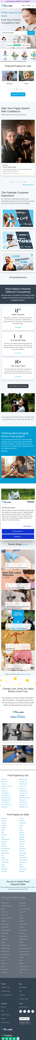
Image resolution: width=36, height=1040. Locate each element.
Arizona (21, 818)
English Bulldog (23, 924)
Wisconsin (4, 871)
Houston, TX (4, 790)
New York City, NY (6, 797)
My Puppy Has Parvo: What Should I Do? (17, 567)
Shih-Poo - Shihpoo (23, 966)
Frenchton (21, 927)
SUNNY (27, 1)
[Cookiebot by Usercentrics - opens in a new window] (27, 502)
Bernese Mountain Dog (24, 909)
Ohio (2, 855)
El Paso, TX (22, 788)
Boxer (20, 915)
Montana (21, 843)
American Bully (4, 902)
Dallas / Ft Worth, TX (7, 786)
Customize (18, 536)
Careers (3, 1018)
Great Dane (22, 933)
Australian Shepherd (6, 906)
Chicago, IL (4, 784)
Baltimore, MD (23, 779)
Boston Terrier (4, 915)
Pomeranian (4, 957)
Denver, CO (22, 786)
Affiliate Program (5, 1014)
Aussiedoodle (22, 902)
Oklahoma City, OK (24, 797)
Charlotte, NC (23, 781)
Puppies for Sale (18, 94)
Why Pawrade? (23, 987)
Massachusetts (5, 839)
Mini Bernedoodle (5, 945)
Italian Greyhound (23, 936)
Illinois (3, 830)
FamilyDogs (15, 55)
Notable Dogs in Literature (13, 668)
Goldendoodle (4, 933)
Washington (4, 869)
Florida (21, 825)
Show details (27, 526)
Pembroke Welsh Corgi (24, 954)
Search (31, 33)
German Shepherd (5, 930)
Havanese (3, 936)
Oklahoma (22, 855)
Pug (2, 960)
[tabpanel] (9, 79)
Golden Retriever (23, 930)
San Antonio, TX (5, 802)
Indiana (21, 830)
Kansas (21, 832)
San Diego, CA (23, 802)
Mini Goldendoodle (5, 948)
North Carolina (5, 853)
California (21, 820)
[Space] (6, 1029)
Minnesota (4, 841)
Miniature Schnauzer (24, 951)
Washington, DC (23, 807)
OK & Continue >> (18, 531)
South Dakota (5, 862)
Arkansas (3, 820)
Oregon (3, 857)
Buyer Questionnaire (6, 995)
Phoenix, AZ (22, 800)
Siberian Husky (4, 969)
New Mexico (4, 850)
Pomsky (21, 957)
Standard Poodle (23, 969)
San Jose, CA (23, 804)
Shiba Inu (21, 963)
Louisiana (21, 834)
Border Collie (22, 912)
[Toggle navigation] (33, 6)
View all (25, 544)
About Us (3, 1007)
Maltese (3, 942)
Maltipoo (21, 942)
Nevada (21, 846)
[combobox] (13, 32)
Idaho (20, 827)
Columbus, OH (23, 784)
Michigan (21, 839)
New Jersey (22, 848)
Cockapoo (21, 921)
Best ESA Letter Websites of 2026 (15, 588)
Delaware (3, 825)
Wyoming (21, 871)
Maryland (21, 837)
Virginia (21, 866)
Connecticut (22, 823)
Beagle (3, 909)
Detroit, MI (4, 788)
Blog (2, 1010)
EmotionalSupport (25, 55)
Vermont (3, 866)
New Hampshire (5, 848)
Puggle (21, 960)
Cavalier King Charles (6, 918)
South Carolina (23, 860)
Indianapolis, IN (23, 790)
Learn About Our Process (18, 386)
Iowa (2, 832)
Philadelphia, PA (5, 800)
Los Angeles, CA (5, 795)
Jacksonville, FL (5, 793)
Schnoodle (3, 963)
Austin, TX (4, 779)
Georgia (3, 827)
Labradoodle (4, 939)
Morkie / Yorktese (5, 954)
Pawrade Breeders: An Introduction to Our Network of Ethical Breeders (17, 607)
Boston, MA (4, 781)
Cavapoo (21, 918)
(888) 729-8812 (26, 5)
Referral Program (5, 1022)
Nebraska (3, 846)
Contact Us (22, 995)
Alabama (3, 818)
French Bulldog (4, 927)
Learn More (18, 327)
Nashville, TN (23, 795)
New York (21, 850)
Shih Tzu (3, 966)
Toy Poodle (4, 972)
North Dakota (22, 853)
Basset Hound (22, 906)
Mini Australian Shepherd (25, 948)
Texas (2, 864)
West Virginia (22, 869)
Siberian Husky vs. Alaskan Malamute (16, 628)
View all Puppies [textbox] (8, 33)
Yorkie (20, 972)
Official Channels (23, 1007)
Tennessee (22, 862)
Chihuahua (3, 921)
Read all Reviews (28, 184)
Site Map (21, 999)
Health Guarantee (5, 991)
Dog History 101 (10, 648)
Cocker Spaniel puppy (9, 167)
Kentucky (3, 834)
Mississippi (22, 841)
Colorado (3, 823)
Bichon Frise (4, 912)
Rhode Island (4, 860)
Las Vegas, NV (23, 793)
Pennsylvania (23, 857)
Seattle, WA (4, 807)
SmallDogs (5, 55)
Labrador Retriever (23, 939)
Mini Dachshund (23, 945)
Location (26, 999)
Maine (3, 837)
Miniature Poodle (5, 951)
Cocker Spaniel (5, 924)
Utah (20, 864)
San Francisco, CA (6, 804)
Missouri (3, 843)
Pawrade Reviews (25, 674)
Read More (4, 451)
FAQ (20, 991)
